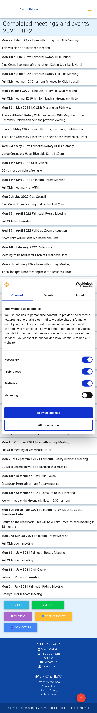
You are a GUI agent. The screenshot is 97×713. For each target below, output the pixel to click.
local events (21, 627)
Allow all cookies (48, 412)
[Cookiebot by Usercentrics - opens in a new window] (76, 284)
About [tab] (80, 295)
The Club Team (48, 653)
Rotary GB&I (48, 686)
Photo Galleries (48, 649)
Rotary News (48, 694)
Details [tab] (48, 295)
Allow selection (48, 425)
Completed (47, 605)
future (17, 605)
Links (48, 658)
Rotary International (48, 682)
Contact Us (48, 662)
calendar (18, 616)
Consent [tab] (17, 295)
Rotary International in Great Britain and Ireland (58, 708)
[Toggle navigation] (90, 9)
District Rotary (48, 690)
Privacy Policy (48, 666)
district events (53, 616)
